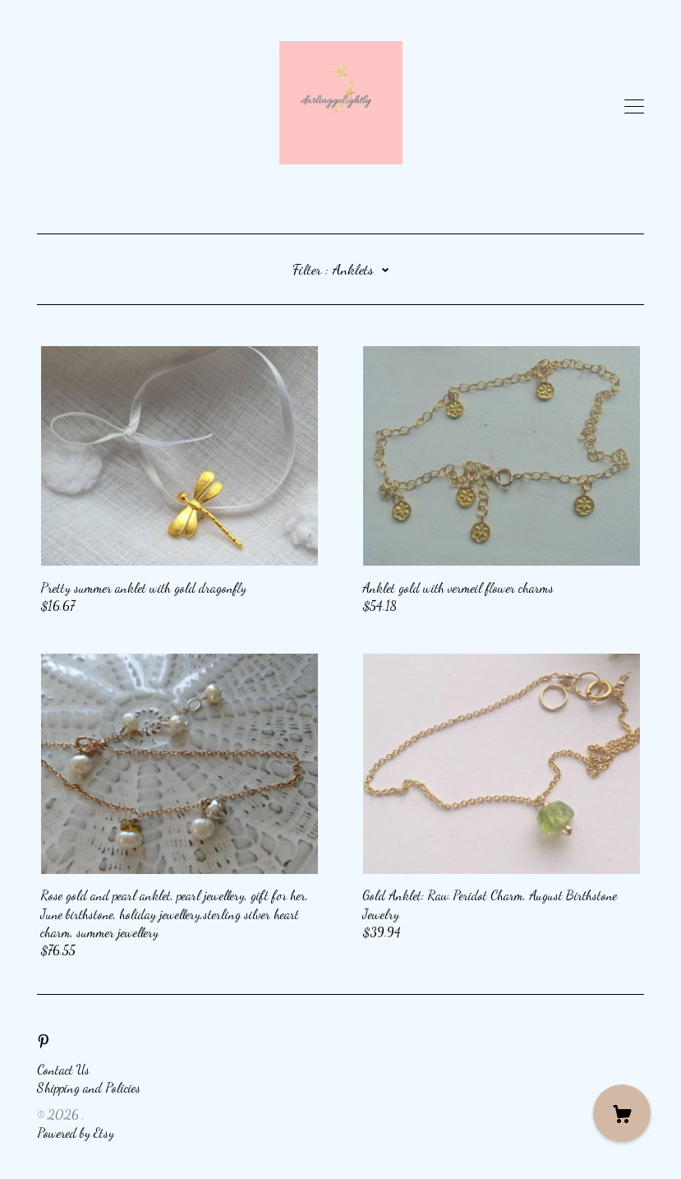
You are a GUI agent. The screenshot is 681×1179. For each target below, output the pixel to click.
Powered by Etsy (75, 1132)
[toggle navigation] (634, 107)
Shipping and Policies (88, 1087)
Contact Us (63, 1069)
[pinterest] (43, 1040)
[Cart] (622, 1113)
